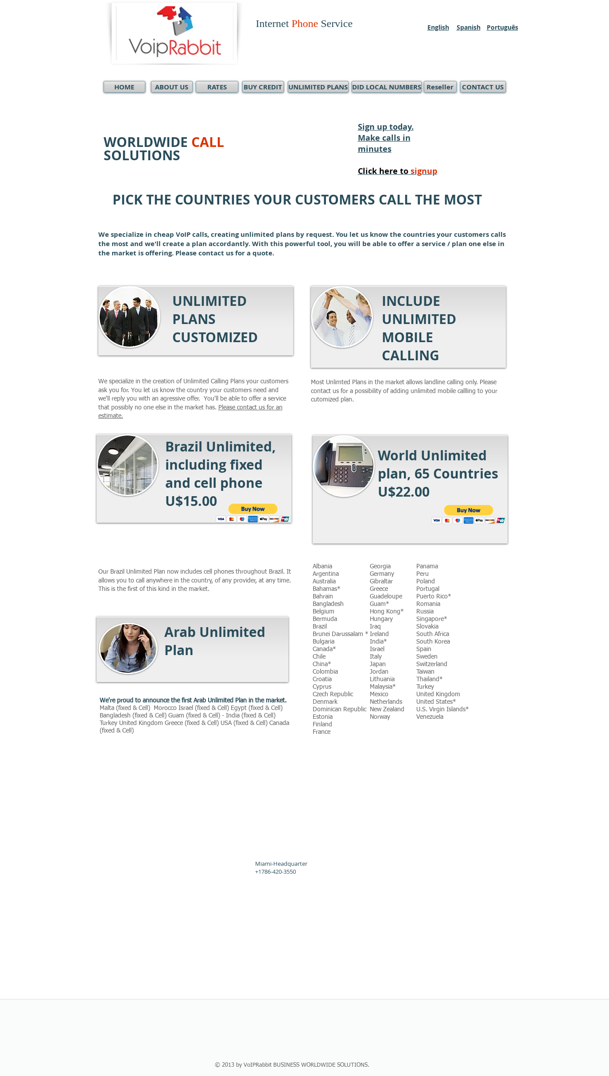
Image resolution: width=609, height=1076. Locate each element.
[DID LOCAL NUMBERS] (387, 87)
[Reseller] (440, 87)
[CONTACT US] (483, 87)
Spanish (469, 27)
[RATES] (217, 87)
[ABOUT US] (172, 87)
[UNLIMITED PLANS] (318, 87)
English (438, 27)
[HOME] (124, 87)
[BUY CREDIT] (263, 87)
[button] (253, 513)
